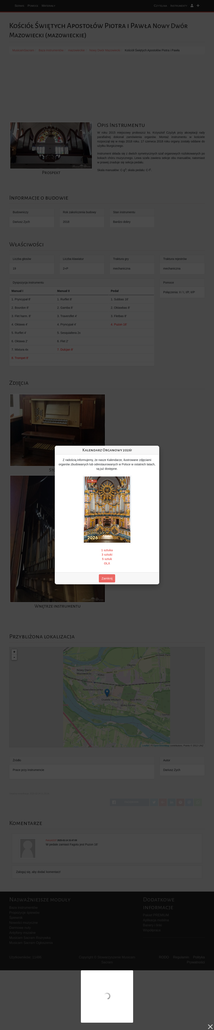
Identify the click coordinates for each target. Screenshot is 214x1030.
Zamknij (107, 578)
